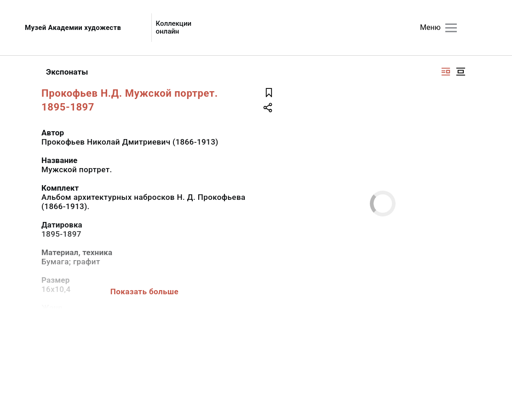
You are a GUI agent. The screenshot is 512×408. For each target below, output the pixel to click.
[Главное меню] (451, 28)
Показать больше (144, 291)
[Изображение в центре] (460, 71)
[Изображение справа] (445, 71)
